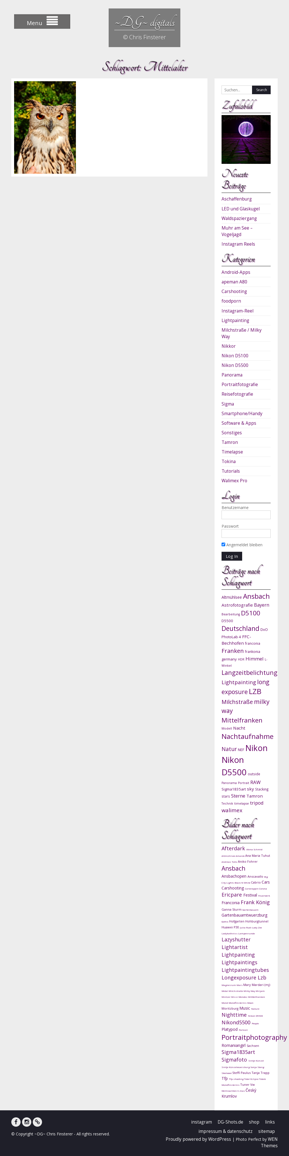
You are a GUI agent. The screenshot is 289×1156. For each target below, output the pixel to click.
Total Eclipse (251, 1078)
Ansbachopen (235, 876)
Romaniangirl (234, 1045)
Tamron (230, 442)
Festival (250, 895)
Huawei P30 (231, 927)
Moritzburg (230, 1008)
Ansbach (233, 868)
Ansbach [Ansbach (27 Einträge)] (256, 596)
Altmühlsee (229, 855)
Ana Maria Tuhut (257, 855)
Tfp (225, 1078)
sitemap (266, 1131)
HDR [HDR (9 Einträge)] (241, 659)
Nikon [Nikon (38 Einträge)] (256, 747)
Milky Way (250, 990)
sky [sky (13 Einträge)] (250, 789)
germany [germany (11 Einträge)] (229, 659)
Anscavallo (256, 876)
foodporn (231, 301)
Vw (252, 1084)
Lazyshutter (236, 939)
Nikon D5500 (235, 365)
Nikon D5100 (235, 356)
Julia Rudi (246, 927)
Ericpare (232, 894)
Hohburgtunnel (256, 921)
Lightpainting (235, 320)
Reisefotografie (237, 394)
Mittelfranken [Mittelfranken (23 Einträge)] (242, 720)
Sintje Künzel (256, 1060)
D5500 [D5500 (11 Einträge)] (227, 620)
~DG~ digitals (144, 22)
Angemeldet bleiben (242, 544)
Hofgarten (237, 921)
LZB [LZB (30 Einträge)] (255, 691)
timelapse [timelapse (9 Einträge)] (241, 803)
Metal (225, 990)
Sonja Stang (257, 1067)
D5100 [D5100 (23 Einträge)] (250, 613)
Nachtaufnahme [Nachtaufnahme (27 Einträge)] (247, 736)
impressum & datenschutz (225, 1131)
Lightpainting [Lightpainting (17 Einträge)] (239, 682)
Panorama (232, 375)
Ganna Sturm (232, 909)
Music (245, 1008)
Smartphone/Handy (242, 414)
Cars (266, 882)
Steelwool (227, 1072)
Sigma (228, 404)
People (255, 1023)
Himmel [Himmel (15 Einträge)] (255, 658)
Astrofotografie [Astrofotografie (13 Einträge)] (237, 605)
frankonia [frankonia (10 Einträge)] (252, 651)
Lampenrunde (246, 933)
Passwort (230, 526)
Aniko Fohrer (248, 861)
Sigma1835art (238, 1052)
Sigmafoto (235, 1059)
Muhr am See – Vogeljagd (237, 231)
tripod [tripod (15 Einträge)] (257, 803)
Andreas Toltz (230, 861)
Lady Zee (257, 927)
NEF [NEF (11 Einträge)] (241, 749)
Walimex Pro (234, 481)
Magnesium (229, 985)
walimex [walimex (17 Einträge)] (232, 810)
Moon (250, 1002)
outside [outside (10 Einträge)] (254, 774)
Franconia (231, 902)
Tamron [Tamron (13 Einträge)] (254, 796)
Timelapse (232, 452)
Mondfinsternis (238, 1002)
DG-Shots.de (230, 1122)
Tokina (229, 461)
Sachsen (253, 1045)
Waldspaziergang (239, 218)
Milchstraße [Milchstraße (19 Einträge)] (237, 702)
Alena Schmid (254, 849)
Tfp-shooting (236, 1078)
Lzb (262, 977)
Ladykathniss (230, 933)
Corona (263, 888)
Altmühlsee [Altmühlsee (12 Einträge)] (232, 597)
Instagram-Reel (237, 311)
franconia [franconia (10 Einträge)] (252, 643)
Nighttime (235, 1014)
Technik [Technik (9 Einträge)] (227, 803)
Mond (225, 1002)
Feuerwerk (264, 895)
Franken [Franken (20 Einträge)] (233, 651)
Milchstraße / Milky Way (242, 333)
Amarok (240, 855)
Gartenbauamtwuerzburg (244, 915)
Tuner (245, 1084)
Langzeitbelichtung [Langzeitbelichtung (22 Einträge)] (249, 672)
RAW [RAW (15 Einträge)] (255, 782)
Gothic (225, 921)
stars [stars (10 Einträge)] (226, 796)
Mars (240, 985)
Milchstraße (236, 990)
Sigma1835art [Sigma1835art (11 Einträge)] (234, 789)
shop (254, 1122)
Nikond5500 (237, 1022)
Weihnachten (229, 1090)
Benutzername (235, 507)
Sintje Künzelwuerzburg (236, 1067)
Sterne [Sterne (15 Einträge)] (238, 795)
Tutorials (231, 471)
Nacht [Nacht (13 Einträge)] (239, 728)
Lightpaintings (239, 962)
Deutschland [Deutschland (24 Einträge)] (240, 628)
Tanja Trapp (260, 1073)
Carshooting (234, 291)
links (270, 1122)
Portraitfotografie (240, 384)
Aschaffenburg (237, 199)
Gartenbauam (250, 909)
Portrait (243, 1029)
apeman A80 (234, 282)
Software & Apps (239, 423)
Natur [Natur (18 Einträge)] (229, 749)
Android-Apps (236, 272)
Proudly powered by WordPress (198, 1139)
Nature (255, 1008)
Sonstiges (232, 433)
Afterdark (234, 848)
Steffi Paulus (241, 1073)
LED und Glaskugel (241, 209)
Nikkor (229, 346)
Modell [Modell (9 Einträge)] (227, 728)
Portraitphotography (254, 1037)
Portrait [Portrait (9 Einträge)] (243, 783)
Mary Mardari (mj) (256, 985)
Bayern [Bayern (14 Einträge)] (261, 605)
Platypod (230, 1029)
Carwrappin (252, 888)
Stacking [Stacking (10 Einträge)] (262, 789)
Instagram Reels (238, 244)
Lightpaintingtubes (245, 969)
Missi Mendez (239, 996)
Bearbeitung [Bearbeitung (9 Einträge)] (231, 614)
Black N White (243, 882)
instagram (201, 1122)
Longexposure (240, 977)
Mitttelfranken (256, 996)
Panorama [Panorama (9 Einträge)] (229, 783)
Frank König (255, 902)
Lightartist (235, 947)
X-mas (241, 1090)
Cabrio (256, 882)
